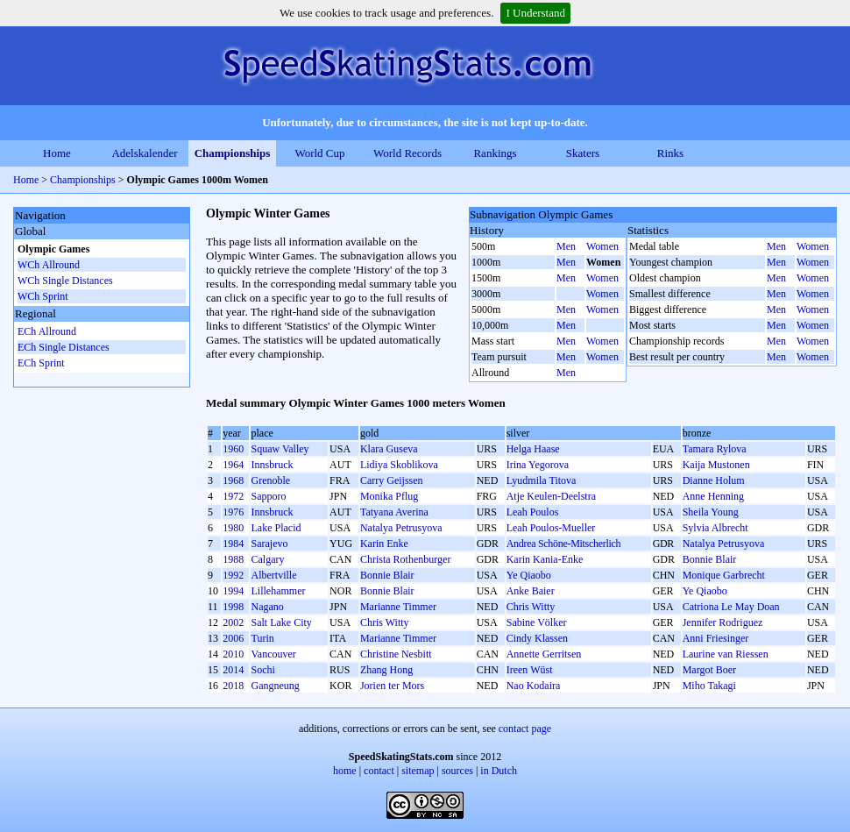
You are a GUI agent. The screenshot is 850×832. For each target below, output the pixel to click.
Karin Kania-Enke (545, 559)
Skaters (582, 153)
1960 (233, 449)
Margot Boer (709, 670)
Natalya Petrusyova (401, 528)
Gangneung (275, 685)
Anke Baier (530, 591)
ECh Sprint (41, 363)
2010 (233, 654)
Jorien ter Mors (392, 685)
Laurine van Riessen (726, 654)
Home (57, 153)
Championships (233, 153)
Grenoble (270, 480)
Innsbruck (272, 465)
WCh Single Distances (65, 280)
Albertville (273, 575)
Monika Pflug (389, 496)
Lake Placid (276, 528)
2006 (233, 638)
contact (379, 770)
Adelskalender (144, 153)
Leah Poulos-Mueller (551, 528)
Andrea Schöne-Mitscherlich (563, 543)
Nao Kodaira (533, 685)
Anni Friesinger (716, 638)
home (345, 770)
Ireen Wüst (529, 670)
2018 (233, 685)
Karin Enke (384, 543)
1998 (233, 607)
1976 (233, 512)
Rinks (670, 153)
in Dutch (498, 770)
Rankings (494, 153)
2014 (233, 670)
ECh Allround (47, 331)
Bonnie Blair (710, 559)
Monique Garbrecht (724, 575)
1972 (233, 496)
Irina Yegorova (537, 465)
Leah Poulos (532, 512)
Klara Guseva (389, 449)
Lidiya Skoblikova (399, 465)
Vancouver (273, 654)
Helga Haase (533, 449)
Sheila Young (711, 512)
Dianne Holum (714, 480)
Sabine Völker (536, 622)
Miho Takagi (709, 685)
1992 (233, 575)
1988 (233, 559)
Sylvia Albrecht (715, 528)
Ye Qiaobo (528, 575)
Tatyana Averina (394, 512)
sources (457, 770)
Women (602, 246)
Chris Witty (531, 607)
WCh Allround (49, 265)
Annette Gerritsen (544, 654)
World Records (407, 153)
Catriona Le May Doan (731, 607)
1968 (233, 480)
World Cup (319, 153)
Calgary (267, 559)
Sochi (262, 670)
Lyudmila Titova (541, 480)
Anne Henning (713, 496)
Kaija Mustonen (716, 465)
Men (566, 246)
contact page (525, 728)
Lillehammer (278, 591)
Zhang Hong (386, 670)
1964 (233, 465)
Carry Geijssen (391, 480)
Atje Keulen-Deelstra (551, 496)
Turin (262, 638)
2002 (233, 622)
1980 (233, 528)
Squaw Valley (279, 449)
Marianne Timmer (398, 607)
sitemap (417, 770)
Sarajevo (269, 543)
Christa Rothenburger (405, 559)
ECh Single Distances (64, 347)
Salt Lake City (281, 622)
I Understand (535, 12)
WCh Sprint (43, 296)
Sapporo (268, 496)
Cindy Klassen (537, 638)
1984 (233, 543)
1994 (233, 591)
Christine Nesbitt (396, 654)
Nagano (267, 607)
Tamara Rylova (715, 449)
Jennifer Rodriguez (723, 622)
